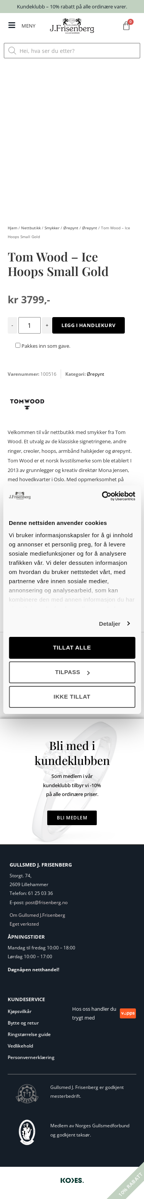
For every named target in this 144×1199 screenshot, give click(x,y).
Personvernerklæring (31, 1057)
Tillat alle (72, 647)
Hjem (12, 227)
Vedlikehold (20, 1046)
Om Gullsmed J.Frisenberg (37, 915)
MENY (28, 25)
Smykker (52, 227)
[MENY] (12, 25)
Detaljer (110, 623)
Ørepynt (70, 227)
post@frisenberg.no (46, 902)
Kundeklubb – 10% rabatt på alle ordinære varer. (72, 6)
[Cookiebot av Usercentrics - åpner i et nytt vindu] (102, 496)
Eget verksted (24, 924)
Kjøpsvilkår (19, 1011)
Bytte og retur (23, 1023)
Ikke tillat (71, 696)
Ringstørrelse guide (29, 1034)
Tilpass (72, 672)
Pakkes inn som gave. (42, 345)
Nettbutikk (31, 227)
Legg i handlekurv (88, 325)
